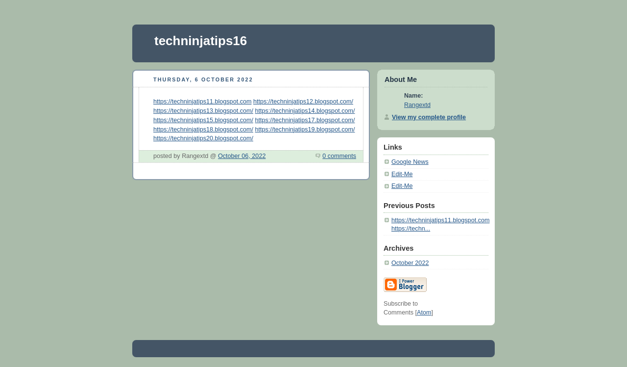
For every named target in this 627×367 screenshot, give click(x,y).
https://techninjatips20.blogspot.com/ (203, 138)
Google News (410, 161)
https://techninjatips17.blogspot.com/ (305, 120)
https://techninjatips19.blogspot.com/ (305, 129)
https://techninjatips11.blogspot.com (202, 101)
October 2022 (410, 263)
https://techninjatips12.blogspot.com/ (303, 101)
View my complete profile (429, 117)
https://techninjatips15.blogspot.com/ (203, 120)
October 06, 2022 (241, 156)
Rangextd (417, 105)
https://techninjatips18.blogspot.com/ (203, 129)
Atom (424, 312)
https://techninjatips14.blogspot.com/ (305, 110)
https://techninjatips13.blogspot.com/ (203, 110)
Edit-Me (401, 174)
